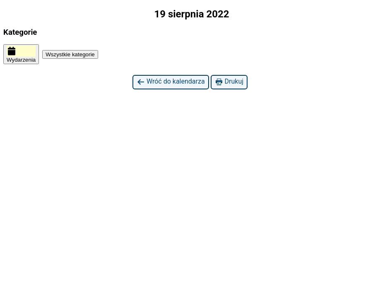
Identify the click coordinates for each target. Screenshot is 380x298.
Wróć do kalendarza (171, 81)
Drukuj (229, 81)
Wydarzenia (21, 54)
